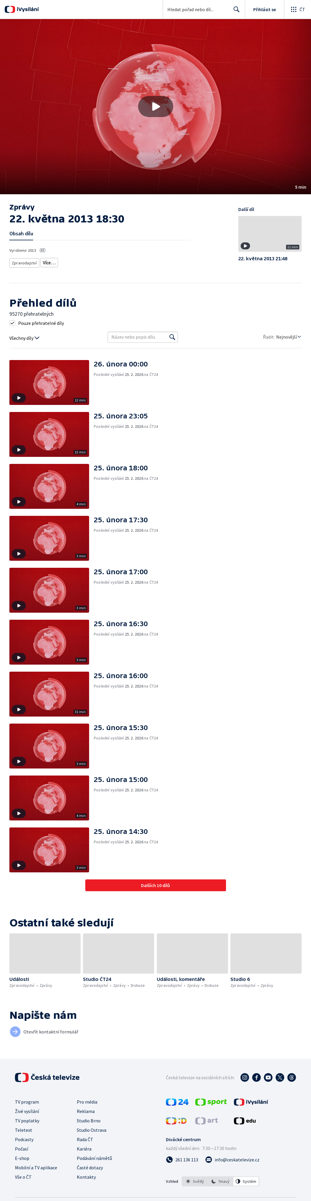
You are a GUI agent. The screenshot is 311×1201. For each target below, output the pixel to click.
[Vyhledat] (172, 336)
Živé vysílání (27, 1111)
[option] (195, 1180)
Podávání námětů (94, 1158)
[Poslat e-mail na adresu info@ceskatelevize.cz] (232, 1159)
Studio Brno (89, 1120)
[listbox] (220, 1181)
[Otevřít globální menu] (297, 9)
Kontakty (86, 1176)
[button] (155, 106)
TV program (27, 1101)
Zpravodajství (24, 261)
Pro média (87, 1101)
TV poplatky (27, 1120)
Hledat (235, 12)
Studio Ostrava (91, 1129)
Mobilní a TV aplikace (36, 1167)
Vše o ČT (23, 1176)
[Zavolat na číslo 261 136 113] (182, 1159)
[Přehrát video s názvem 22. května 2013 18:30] (155, 106)
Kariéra (84, 1148)
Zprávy (48, 261)
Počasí (21, 1148)
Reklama (86, 1111)
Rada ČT (85, 1139)
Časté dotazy (90, 1167)
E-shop (22, 1158)
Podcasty (24, 1139)
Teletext (23, 1129)
